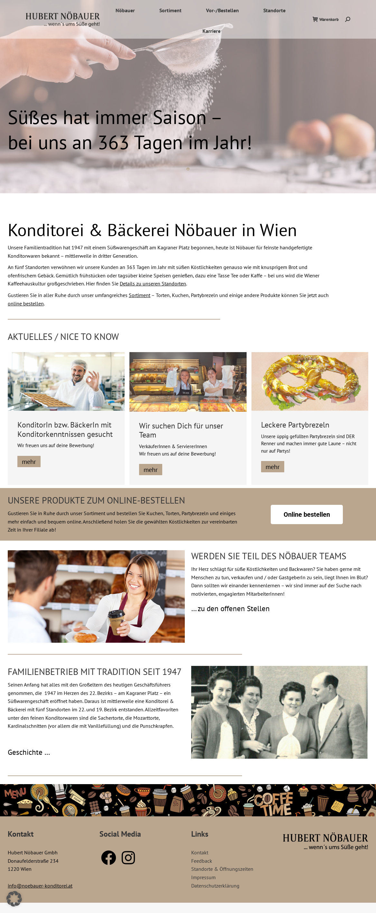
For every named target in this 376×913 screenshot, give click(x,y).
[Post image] (66, 381)
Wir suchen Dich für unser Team (181, 430)
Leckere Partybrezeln (295, 425)
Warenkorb (326, 31)
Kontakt (352, 6)
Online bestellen (307, 514)
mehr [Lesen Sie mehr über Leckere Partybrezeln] (273, 467)
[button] (14, 899)
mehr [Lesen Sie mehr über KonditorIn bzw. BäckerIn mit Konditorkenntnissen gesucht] (29, 461)
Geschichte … (29, 752)
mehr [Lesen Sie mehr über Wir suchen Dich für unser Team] (151, 470)
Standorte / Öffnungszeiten (311, 6)
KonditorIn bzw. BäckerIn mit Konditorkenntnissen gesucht (65, 429)
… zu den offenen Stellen (230, 608)
